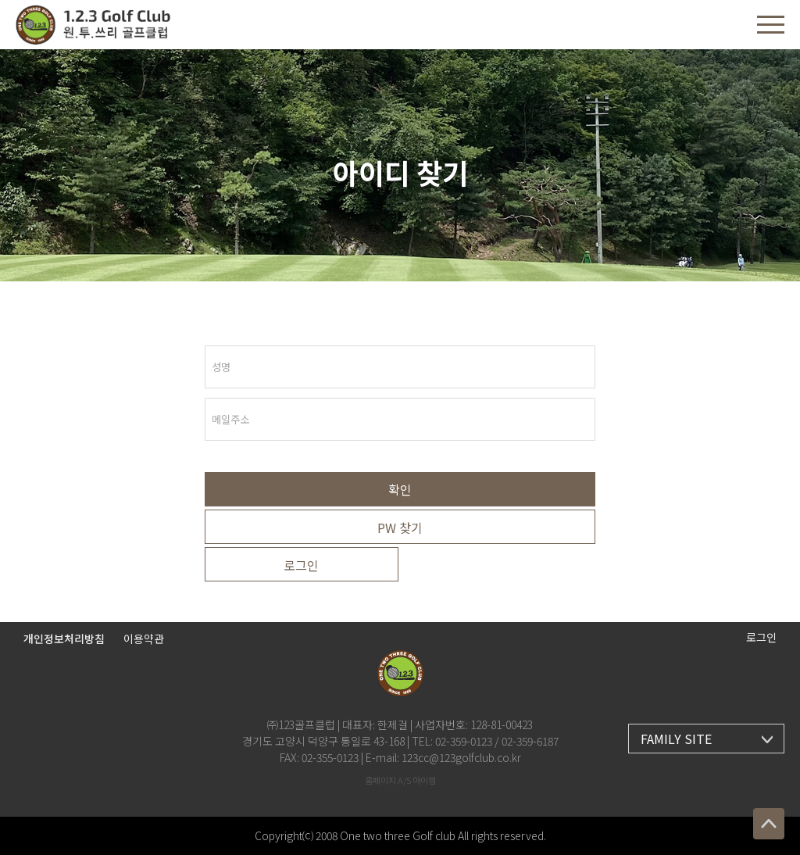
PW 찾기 (400, 527)
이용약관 (143, 638)
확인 (400, 489)
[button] (770, 24)
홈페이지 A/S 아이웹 (400, 780)
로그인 (301, 565)
